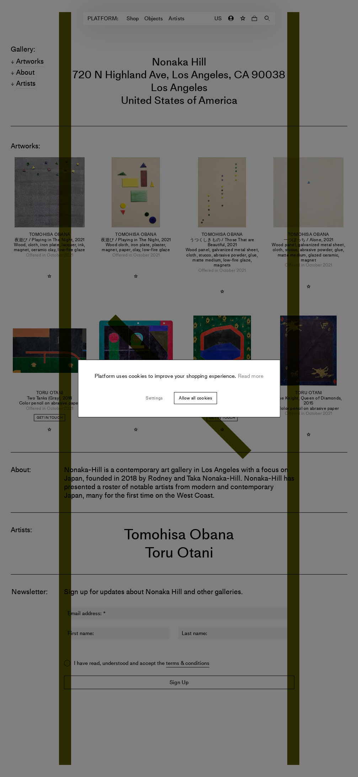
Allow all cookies (195, 398)
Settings (154, 398)
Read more (250, 376)
